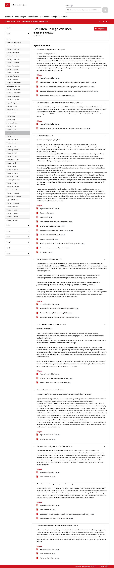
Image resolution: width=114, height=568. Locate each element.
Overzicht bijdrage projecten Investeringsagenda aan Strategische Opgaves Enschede (68, 91)
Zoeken (68, 5)
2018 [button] (8, 254)
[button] (105, 10)
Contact (64, 17)
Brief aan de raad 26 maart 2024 (51, 226)
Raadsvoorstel (45, 213)
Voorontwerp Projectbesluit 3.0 (51, 235)
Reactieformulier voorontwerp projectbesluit (55, 231)
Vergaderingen (20, 17)
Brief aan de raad (46, 439)
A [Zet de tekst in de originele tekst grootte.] (99, 21)
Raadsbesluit (45, 218)
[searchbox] (83, 10)
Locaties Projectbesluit (48, 239)
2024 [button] (8, 39)
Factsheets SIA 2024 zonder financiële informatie (56, 96)
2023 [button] (8, 226)
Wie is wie (44, 17)
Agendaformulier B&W (48, 78)
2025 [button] (8, 34)
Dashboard (9, 17)
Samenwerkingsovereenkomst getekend (53, 248)
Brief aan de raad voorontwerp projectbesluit (55, 222)
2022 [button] (8, 231)
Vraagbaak (55, 17)
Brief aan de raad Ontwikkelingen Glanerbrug (55, 379)
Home (18, 21)
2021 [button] (8, 237)
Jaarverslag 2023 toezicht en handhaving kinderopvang (58, 317)
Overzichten (32, 17)
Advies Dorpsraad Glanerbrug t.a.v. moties (54, 383)
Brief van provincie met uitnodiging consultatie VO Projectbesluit (61, 244)
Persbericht (45, 252)
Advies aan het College (48, 558)
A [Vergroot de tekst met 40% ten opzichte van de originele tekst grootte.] (107, 21)
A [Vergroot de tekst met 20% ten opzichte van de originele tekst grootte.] (103, 21)
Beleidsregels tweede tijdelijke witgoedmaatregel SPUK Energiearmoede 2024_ (65, 514)
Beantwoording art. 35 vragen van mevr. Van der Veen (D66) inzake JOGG (64, 129)
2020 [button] (8, 242)
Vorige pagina (100, 29)
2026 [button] (8, 28)
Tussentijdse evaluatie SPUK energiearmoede (55, 519)
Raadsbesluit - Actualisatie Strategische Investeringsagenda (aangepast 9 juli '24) (66, 87)
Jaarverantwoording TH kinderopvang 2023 (54, 313)
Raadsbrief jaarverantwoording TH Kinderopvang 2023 (58, 309)
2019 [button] (8, 248)
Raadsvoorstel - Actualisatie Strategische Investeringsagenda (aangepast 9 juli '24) (67, 83)
